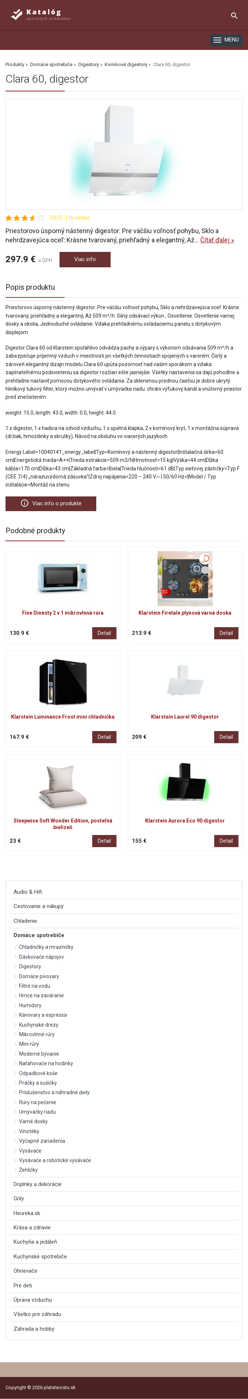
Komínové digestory (126, 64)
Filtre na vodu (34, 986)
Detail (104, 633)
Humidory (30, 1005)
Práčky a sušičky (38, 1083)
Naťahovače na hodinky (46, 1063)
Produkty (15, 64)
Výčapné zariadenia (42, 1141)
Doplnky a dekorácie (38, 1184)
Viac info (85, 259)
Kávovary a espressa (43, 1015)
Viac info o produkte (51, 503)
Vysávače (30, 1151)
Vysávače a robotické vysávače (55, 1160)
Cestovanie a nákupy (39, 906)
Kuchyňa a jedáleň (35, 1242)
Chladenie (25, 921)
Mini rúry (29, 1044)
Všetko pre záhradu (37, 1314)
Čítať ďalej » (217, 240)
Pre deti (23, 1285)
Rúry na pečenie (37, 1102)
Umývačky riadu (37, 1112)
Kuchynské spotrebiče (40, 1256)
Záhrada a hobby (34, 1329)
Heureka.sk (27, 1213)
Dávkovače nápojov (41, 957)
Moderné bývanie (39, 1054)
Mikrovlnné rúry (37, 1034)
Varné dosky (33, 1121)
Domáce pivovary (39, 976)
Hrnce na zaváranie (41, 995)
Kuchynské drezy (38, 1025)
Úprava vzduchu (33, 1300)
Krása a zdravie (32, 1227)
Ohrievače (25, 1271)
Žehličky (28, 1170)
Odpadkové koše (38, 1073)
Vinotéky (29, 1131)
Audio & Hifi (28, 892)
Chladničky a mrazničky (46, 947)
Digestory (88, 64)
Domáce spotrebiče (51, 64)
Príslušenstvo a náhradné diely (54, 1092)
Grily (19, 1198)
